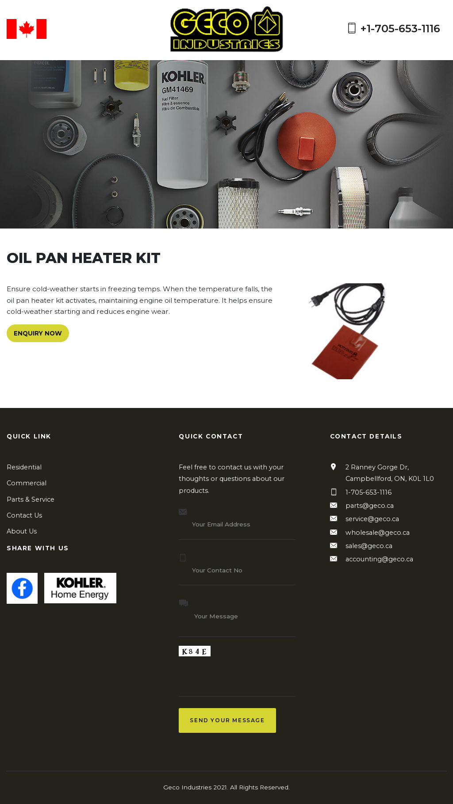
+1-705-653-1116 (393, 29)
